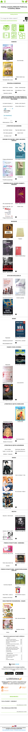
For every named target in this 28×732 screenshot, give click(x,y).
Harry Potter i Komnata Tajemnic (11, 641)
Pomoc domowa (8, 650)
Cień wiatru (8, 642)
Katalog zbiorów (14, 14)
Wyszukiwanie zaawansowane (6, 20)
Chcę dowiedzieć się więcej (7, 729)
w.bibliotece (6, 682)
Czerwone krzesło (9, 651)
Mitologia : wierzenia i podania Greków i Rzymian (13, 640)
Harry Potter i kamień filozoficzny (11, 639)
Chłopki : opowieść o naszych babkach (12, 647)
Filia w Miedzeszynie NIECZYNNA (9, 707)
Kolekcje (15, 20)
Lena (7, 658)
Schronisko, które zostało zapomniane (12, 649)
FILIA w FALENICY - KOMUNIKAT (9, 701)
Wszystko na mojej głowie (10, 659)
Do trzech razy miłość (9, 657)
